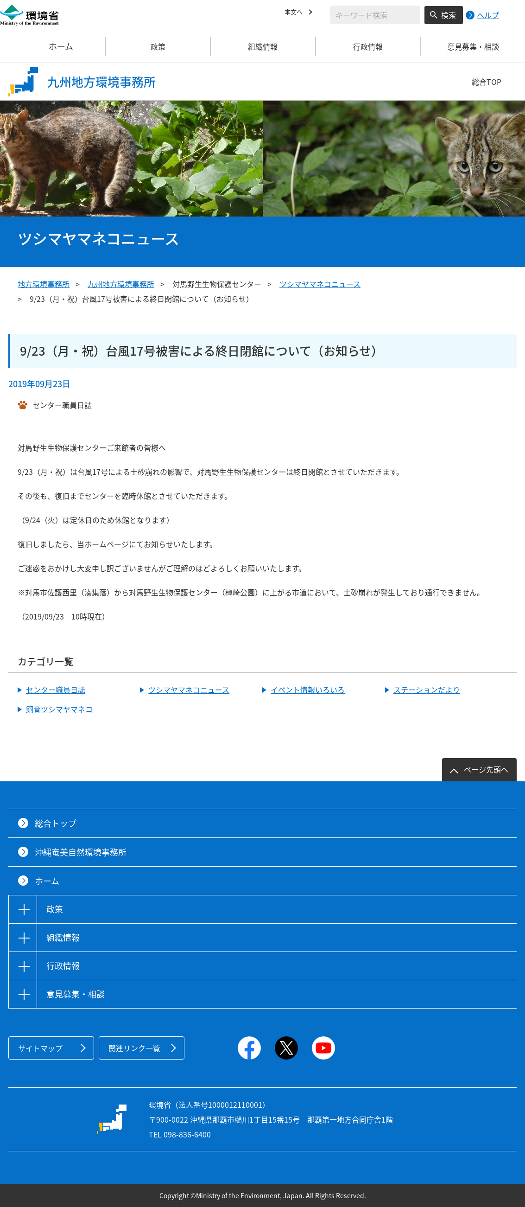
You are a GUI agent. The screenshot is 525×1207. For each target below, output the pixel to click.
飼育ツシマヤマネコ (59, 709)
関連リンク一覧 (134, 1048)
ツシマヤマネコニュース (320, 283)
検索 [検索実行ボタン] (448, 14)
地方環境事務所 (44, 283)
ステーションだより (426, 689)
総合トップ (55, 823)
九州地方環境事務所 (121, 283)
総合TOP (486, 81)
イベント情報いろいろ (308, 689)
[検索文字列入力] (375, 15)
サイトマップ (40, 1048)
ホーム (53, 46)
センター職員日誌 (55, 689)
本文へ (296, 13)
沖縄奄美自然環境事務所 (81, 852)
